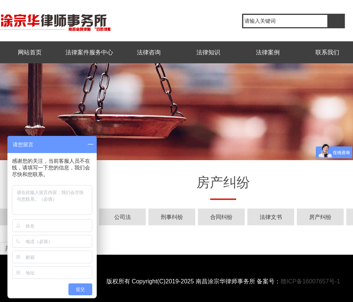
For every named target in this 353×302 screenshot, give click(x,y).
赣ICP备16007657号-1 (310, 281)
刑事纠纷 (172, 217)
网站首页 (30, 52)
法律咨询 (149, 52)
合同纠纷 (221, 217)
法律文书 (271, 217)
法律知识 (208, 52)
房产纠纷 (320, 217)
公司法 (122, 217)
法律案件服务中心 (89, 52)
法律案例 (268, 52)
